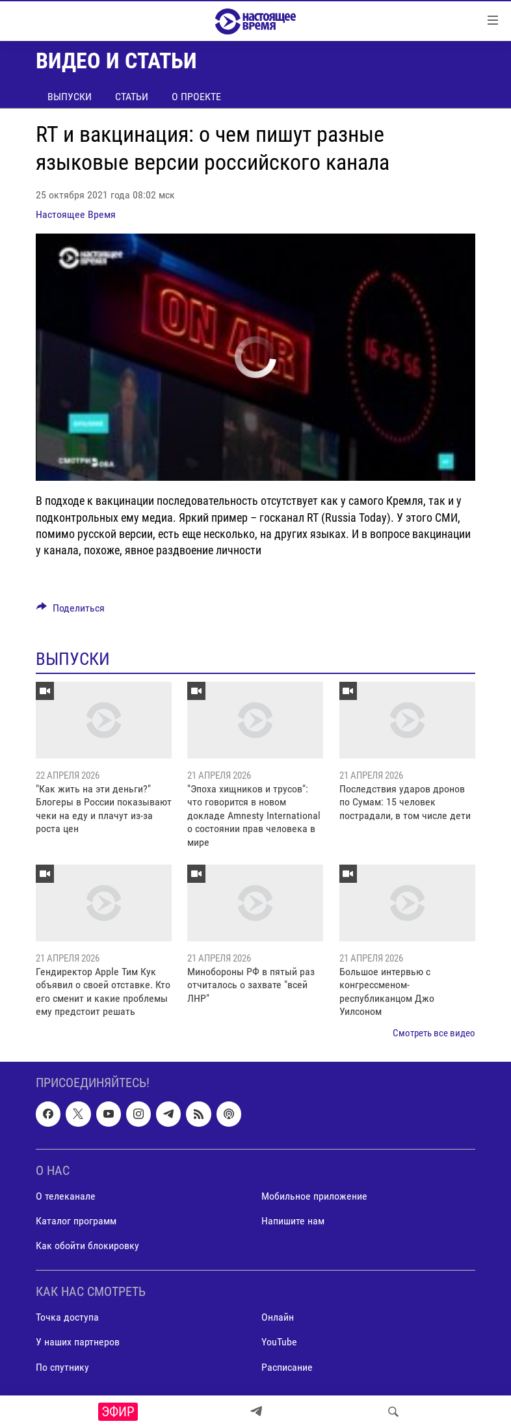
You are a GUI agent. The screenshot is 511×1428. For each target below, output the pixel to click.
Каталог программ (76, 1221)
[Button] (70, 611)
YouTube (279, 1342)
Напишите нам (292, 1221)
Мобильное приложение (314, 1196)
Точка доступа (67, 1317)
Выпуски (69, 96)
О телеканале (66, 1196)
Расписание (287, 1367)
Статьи (131, 96)
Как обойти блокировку (87, 1245)
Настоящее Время (76, 214)
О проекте (196, 96)
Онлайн (277, 1317)
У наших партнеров (78, 1342)
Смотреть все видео (434, 1033)
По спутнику (62, 1367)
